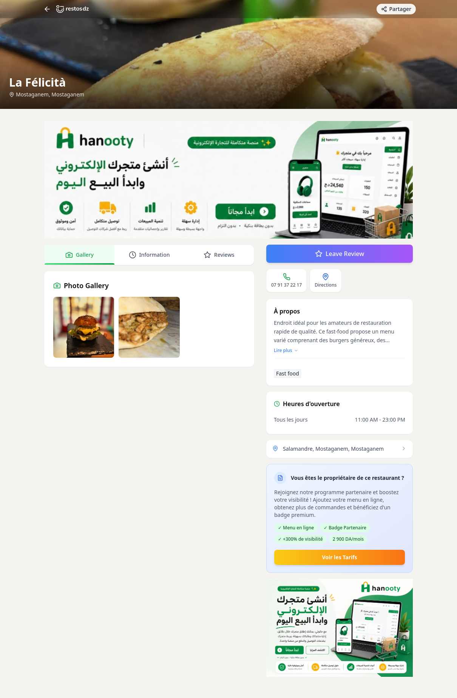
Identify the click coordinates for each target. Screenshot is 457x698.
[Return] (47, 9)
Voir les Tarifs (339, 557)
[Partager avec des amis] (396, 9)
